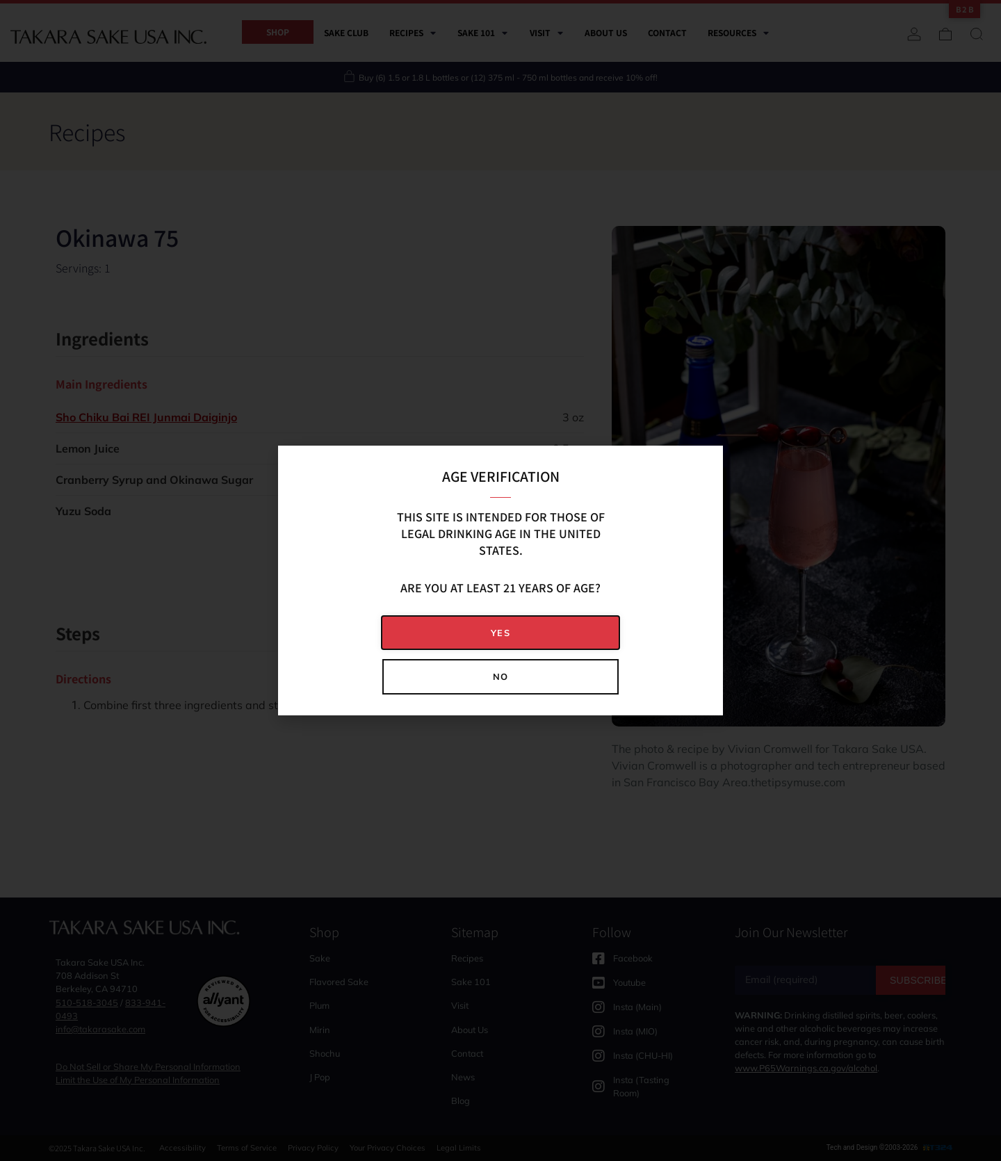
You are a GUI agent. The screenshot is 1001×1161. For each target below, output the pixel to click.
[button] (500, 633)
